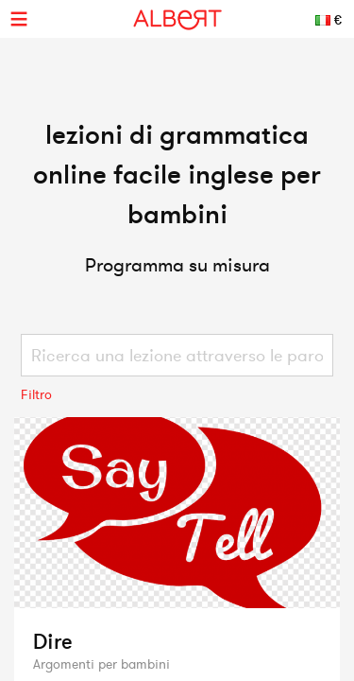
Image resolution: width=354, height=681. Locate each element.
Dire (53, 641)
